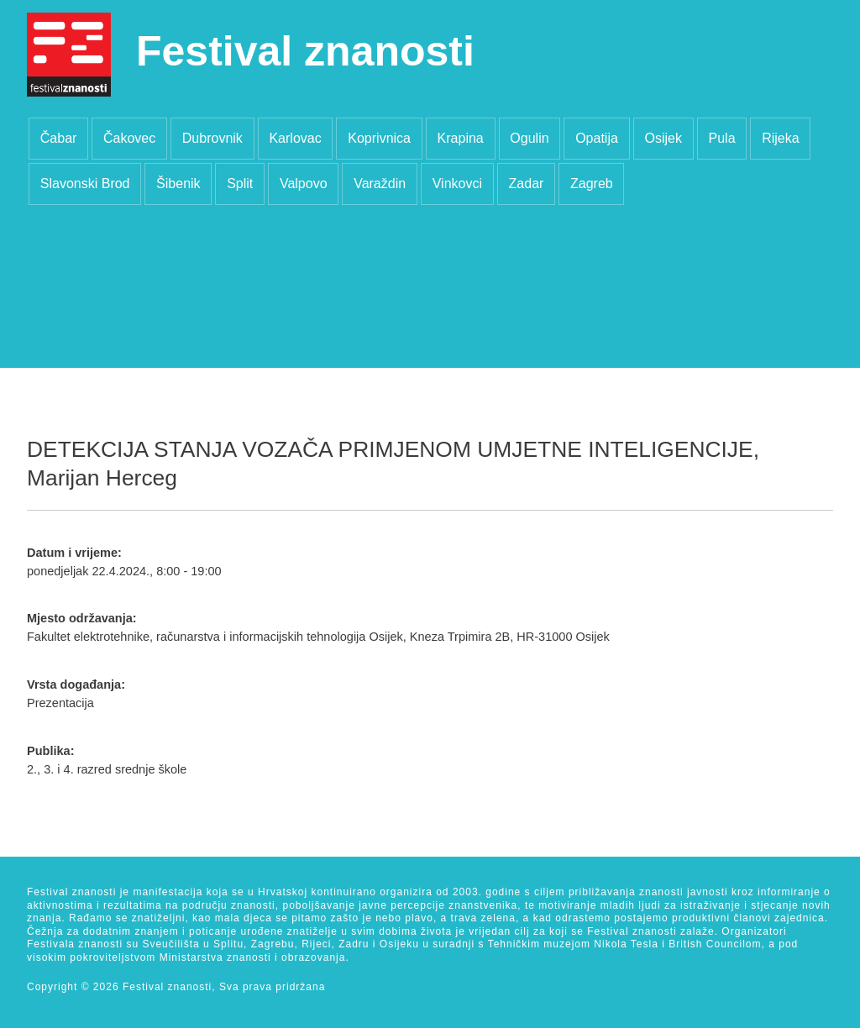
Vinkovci (457, 183)
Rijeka (780, 138)
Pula (722, 138)
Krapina (461, 138)
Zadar (526, 183)
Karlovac (295, 138)
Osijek (662, 138)
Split (240, 183)
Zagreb (591, 183)
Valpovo (304, 183)
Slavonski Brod (85, 183)
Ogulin (529, 138)
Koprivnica (379, 138)
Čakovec (129, 138)
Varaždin (380, 183)
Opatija (596, 138)
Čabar (58, 138)
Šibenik (178, 183)
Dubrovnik (212, 138)
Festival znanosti (305, 51)
